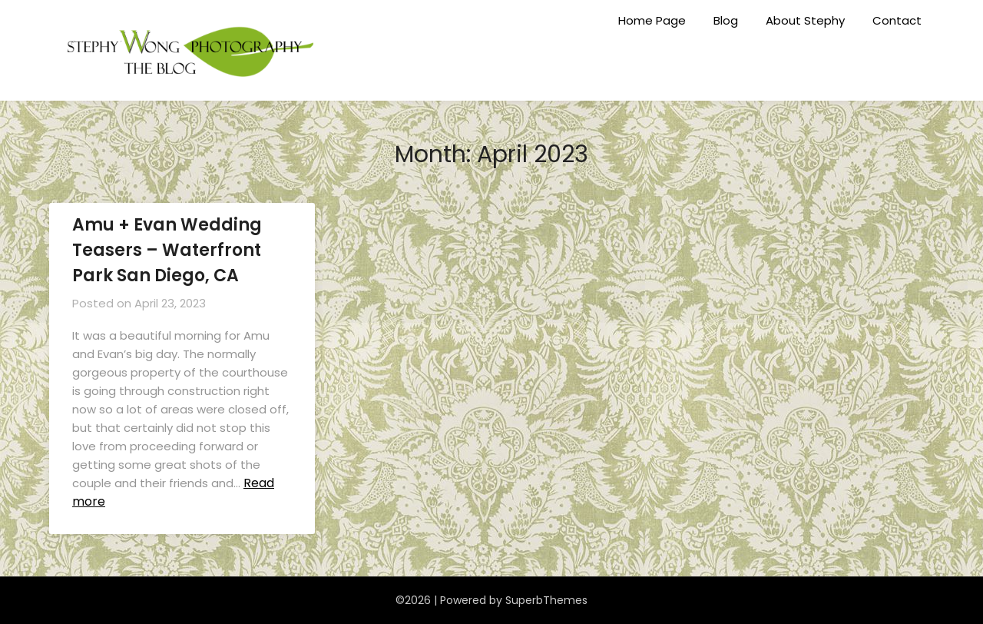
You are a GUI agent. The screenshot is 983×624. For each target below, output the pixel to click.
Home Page (652, 20)
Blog (725, 20)
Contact (897, 20)
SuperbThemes (546, 600)
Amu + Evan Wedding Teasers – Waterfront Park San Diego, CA (167, 250)
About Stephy (805, 20)
